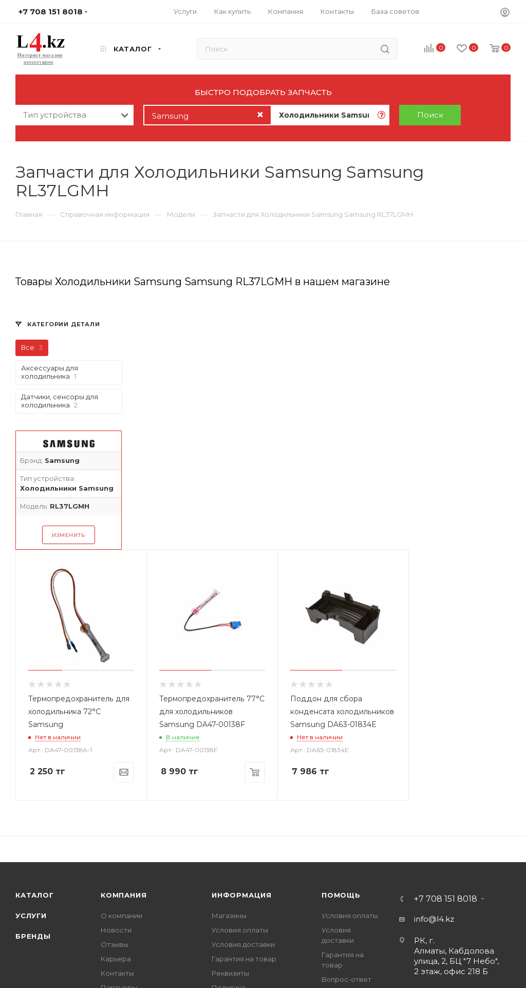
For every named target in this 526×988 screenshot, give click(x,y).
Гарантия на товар (244, 959)
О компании (121, 915)
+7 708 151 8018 (445, 899)
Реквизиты (230, 973)
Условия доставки (243, 944)
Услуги (31, 915)
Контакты (117, 973)
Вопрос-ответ (346, 979)
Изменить (68, 535)
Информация (242, 895)
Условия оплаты (240, 930)
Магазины (229, 915)
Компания (123, 895)
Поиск (430, 115)
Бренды (33, 936)
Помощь (341, 895)
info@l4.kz (434, 919)
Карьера (116, 959)
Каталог (34, 895)
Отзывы (114, 944)
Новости (116, 930)
